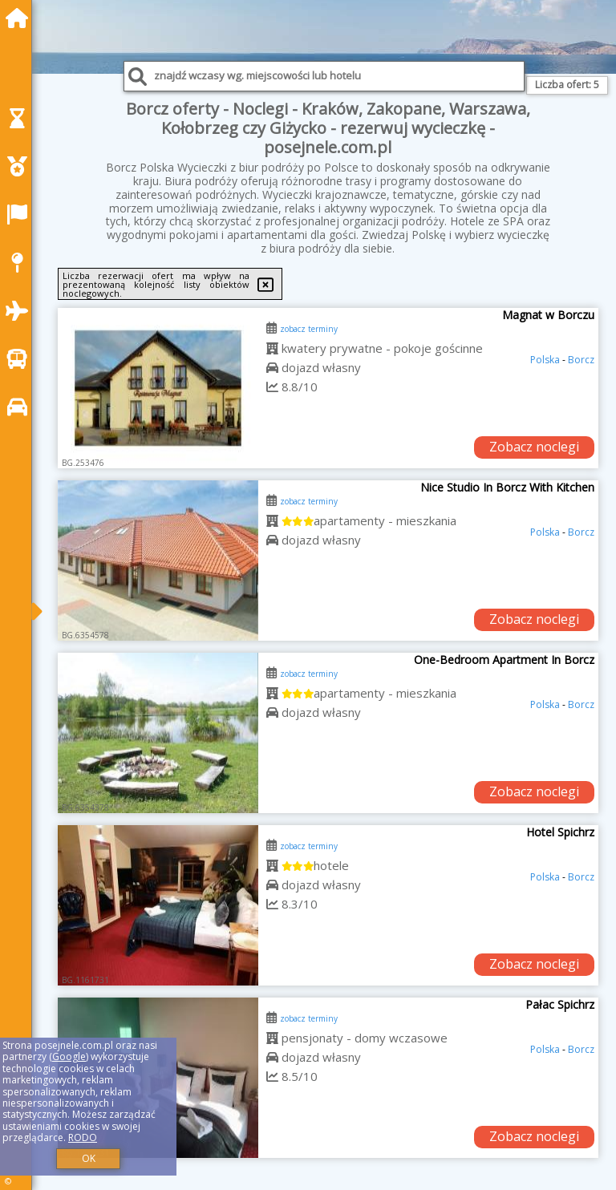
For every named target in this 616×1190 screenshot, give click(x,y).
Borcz (581, 359)
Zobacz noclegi (534, 446)
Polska (545, 359)
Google (69, 1056)
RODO (82, 1137)
